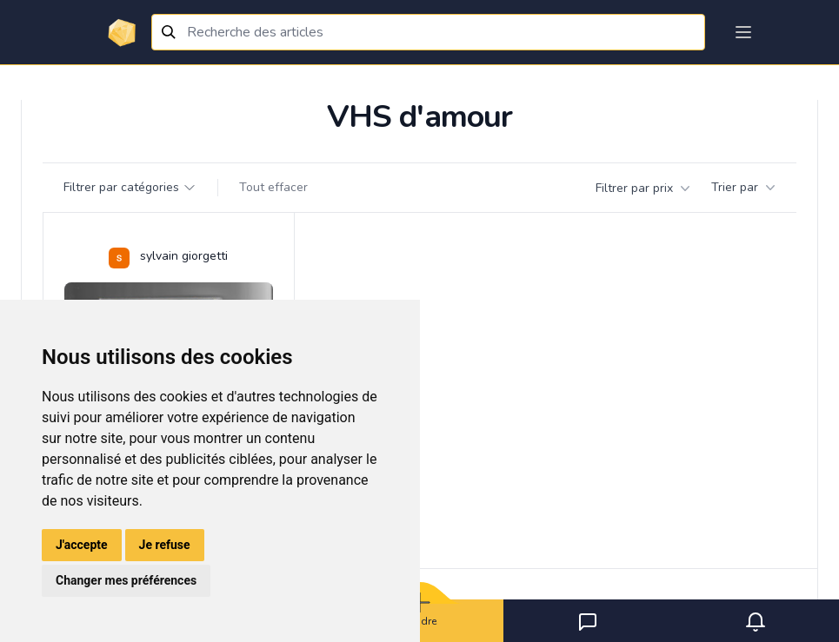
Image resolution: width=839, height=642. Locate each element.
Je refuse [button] (164, 545)
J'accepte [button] (82, 545)
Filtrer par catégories (129, 187)
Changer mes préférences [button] (126, 580)
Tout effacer (273, 187)
